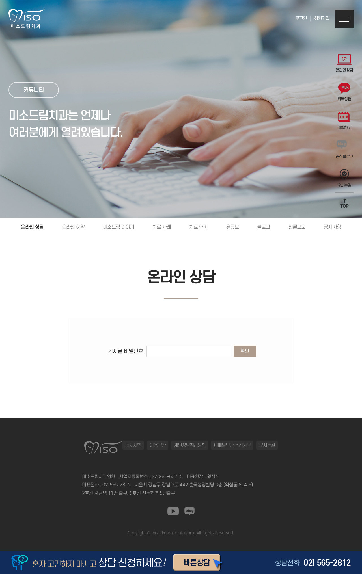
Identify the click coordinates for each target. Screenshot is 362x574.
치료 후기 (198, 227)
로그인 (301, 18)
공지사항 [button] (133, 445)
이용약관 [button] (157, 445)
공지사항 (332, 227)
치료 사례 (161, 227)
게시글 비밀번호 (125, 351)
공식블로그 (344, 149)
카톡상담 (344, 92)
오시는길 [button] (267, 445)
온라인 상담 (32, 227)
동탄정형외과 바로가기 (199, 537)
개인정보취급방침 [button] (190, 445)
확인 (245, 351)
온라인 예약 (73, 227)
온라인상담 (344, 63)
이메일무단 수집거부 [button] (232, 445)
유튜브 (232, 227)
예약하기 (344, 120)
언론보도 (297, 227)
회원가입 (321, 18)
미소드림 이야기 (118, 227)
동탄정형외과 (155, 537)
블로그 (263, 227)
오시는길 (344, 178)
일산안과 (173, 537)
